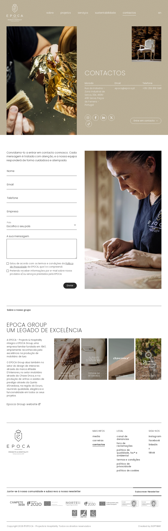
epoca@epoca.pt (125, 88)
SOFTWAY (156, 526)
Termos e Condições (128, 460)
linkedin (153, 444)
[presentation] (20, 286)
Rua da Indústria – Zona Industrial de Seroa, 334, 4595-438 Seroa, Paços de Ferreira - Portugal (95, 96)
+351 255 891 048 (152, 88)
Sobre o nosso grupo (19, 310)
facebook (154, 440)
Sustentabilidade (105, 12)
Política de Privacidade (124, 465)
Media (96, 436)
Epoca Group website (23, 404)
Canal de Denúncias (123, 438)
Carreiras (98, 440)
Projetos (66, 12)
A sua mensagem (18, 236)
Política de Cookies (128, 470)
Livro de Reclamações (124, 445)
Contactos (129, 12)
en (159, 12)
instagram (155, 436)
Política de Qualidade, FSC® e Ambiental (127, 453)
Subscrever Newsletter (146, 491)
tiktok (152, 452)
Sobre (50, 12)
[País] (42, 225)
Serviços (83, 12)
